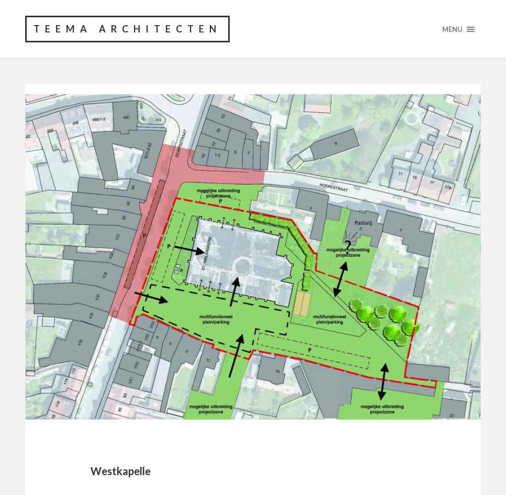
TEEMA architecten (127, 29)
